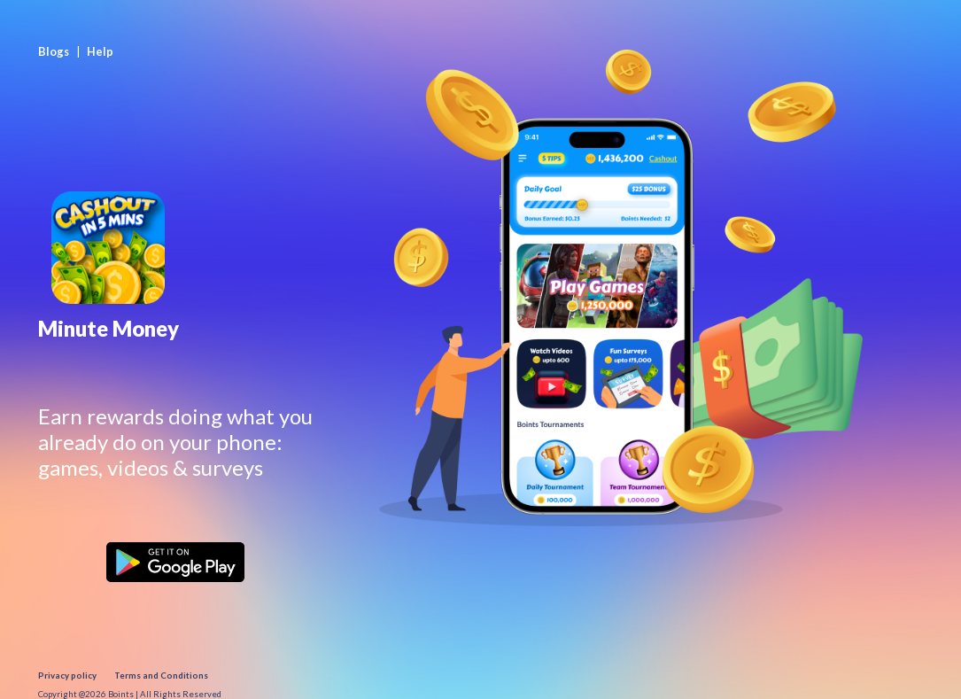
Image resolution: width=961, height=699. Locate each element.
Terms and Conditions (161, 675)
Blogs (53, 51)
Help (100, 51)
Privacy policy (67, 675)
